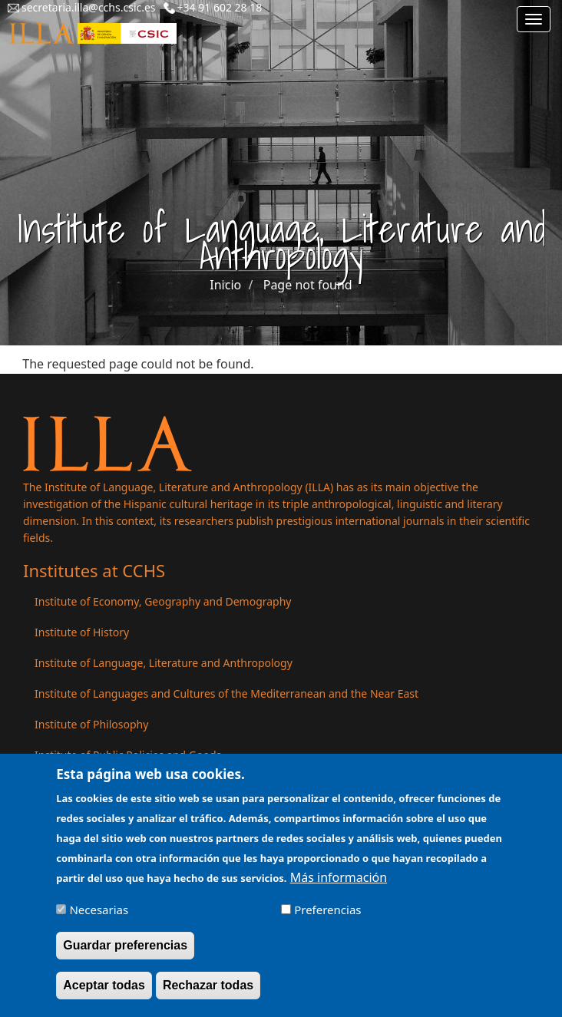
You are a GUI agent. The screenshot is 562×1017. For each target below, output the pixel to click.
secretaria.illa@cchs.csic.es (88, 7)
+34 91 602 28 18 (220, 7)
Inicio (225, 284)
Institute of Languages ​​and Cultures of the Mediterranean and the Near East (226, 693)
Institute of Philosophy (91, 724)
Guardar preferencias (125, 951)
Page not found (307, 284)
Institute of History (82, 632)
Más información (338, 883)
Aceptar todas (104, 991)
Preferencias (327, 915)
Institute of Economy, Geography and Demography (163, 601)
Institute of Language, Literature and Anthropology (164, 662)
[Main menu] (533, 19)
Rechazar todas (208, 991)
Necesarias (98, 915)
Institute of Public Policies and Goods (128, 755)
